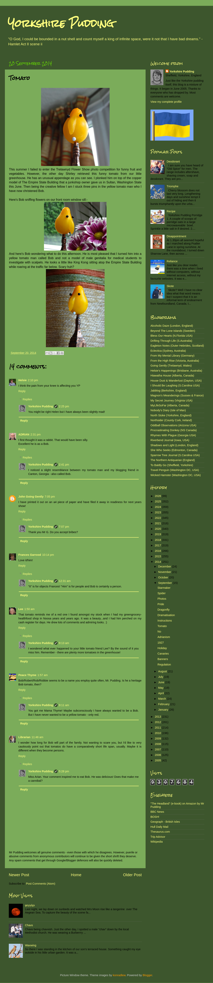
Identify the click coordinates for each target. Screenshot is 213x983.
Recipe (171, 211)
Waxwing (30, 945)
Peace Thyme (27, 675)
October (163, 577)
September (165, 582)
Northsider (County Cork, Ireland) (171, 420)
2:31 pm (35, 434)
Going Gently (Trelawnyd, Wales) (171, 365)
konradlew (119, 975)
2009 (158, 738)
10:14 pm (48, 554)
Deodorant (173, 161)
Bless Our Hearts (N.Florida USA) (171, 335)
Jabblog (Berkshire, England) (168, 390)
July (161, 676)
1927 (161, 642)
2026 (158, 496)
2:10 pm (33, 380)
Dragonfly (164, 609)
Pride (161, 604)
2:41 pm (64, 464)
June (161, 682)
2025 (158, 501)
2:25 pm (64, 406)
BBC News (157, 811)
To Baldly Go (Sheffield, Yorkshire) (171, 465)
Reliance (172, 261)
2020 (158, 528)
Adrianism (164, 637)
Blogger (147, 975)
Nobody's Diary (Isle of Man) (168, 410)
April (161, 693)
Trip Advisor (157, 836)
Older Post (132, 875)
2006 (158, 754)
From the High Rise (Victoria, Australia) (174, 360)
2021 (158, 523)
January (163, 709)
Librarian (24, 737)
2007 (158, 749)
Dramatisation (166, 615)
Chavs (29, 925)
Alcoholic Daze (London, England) (171, 325)
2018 (158, 539)
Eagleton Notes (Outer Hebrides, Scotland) (177, 345)
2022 (158, 517)
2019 (158, 534)
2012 (158, 722)
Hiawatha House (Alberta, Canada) (172, 375)
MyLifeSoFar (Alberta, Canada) (169, 405)
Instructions (165, 620)
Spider (162, 593)
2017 (158, 545)
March (162, 698)
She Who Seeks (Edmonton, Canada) (174, 450)
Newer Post (19, 875)
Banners (163, 659)
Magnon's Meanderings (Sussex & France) (177, 395)
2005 (158, 760)
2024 (158, 506)
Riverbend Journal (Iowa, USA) (169, 440)
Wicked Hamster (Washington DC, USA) (175, 475)
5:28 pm (64, 771)
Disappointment (176, 236)
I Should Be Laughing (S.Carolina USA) (175, 385)
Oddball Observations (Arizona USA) (173, 425)
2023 (158, 512)
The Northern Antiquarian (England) (172, 460)
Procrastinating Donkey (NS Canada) (173, 430)
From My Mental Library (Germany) (172, 355)
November (165, 572)
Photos (162, 598)
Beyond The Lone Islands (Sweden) (172, 330)
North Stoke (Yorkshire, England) (171, 415)
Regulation (164, 664)
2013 (158, 716)
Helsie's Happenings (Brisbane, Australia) (176, 370)
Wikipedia (156, 841)
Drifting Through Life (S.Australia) (171, 340)
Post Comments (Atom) (40, 883)
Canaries (163, 653)
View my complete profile (166, 101)
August (163, 671)
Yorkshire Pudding (61, 23)
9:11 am (64, 705)
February (164, 704)
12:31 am (65, 580)
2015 (158, 556)
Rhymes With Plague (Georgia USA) (173, 435)
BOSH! (154, 816)
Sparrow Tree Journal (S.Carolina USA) (175, 455)
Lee (20, 609)
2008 (158, 744)
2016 (158, 550)
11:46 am (37, 737)
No (159, 631)
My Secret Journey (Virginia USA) (171, 400)
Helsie (22, 380)
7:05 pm (50, 496)
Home (76, 875)
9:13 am (64, 643)
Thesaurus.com (160, 831)
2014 (158, 561)
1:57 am (43, 675)
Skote (170, 286)
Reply (22, 391)
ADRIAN (23, 434)
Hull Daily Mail (159, 826)
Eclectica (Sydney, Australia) (168, 350)
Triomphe (172, 186)
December (165, 566)
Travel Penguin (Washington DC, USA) (174, 470)
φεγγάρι (30, 905)
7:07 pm (64, 526)
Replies (27, 399)
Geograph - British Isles (165, 821)
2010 (158, 733)
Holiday (162, 648)
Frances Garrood (29, 554)
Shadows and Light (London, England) (174, 445)
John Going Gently (31, 496)
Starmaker (164, 587)
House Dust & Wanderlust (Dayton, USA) (176, 380)
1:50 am (29, 609)
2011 (158, 727)
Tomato (162, 626)
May (161, 687)
